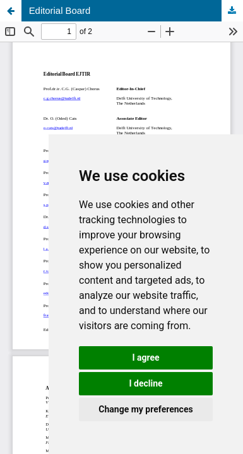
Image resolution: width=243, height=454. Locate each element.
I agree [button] (145, 357)
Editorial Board (60, 11)
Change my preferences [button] (145, 409)
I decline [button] (145, 383)
